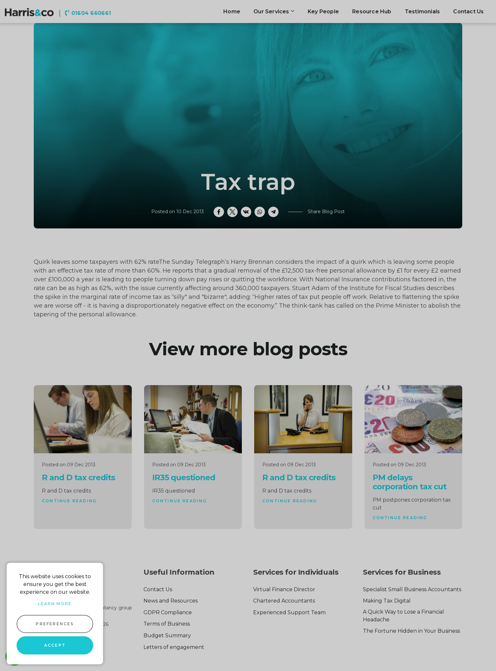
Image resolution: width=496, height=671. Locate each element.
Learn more (55, 603)
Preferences (55, 623)
